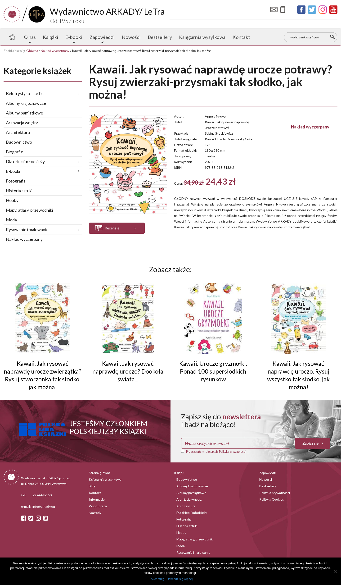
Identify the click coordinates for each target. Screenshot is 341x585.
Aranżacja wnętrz (22, 122)
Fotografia (16, 180)
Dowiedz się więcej (180, 579)
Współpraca (98, 506)
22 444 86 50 (42, 495)
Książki (50, 37)
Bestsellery (160, 37)
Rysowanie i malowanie (27, 229)
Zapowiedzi (102, 37)
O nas (30, 37)
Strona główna (12, 37)
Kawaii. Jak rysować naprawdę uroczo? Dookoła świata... (127, 371)
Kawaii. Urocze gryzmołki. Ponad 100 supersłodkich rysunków (213, 371)
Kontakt (241, 37)
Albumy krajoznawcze (26, 103)
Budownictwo (19, 142)
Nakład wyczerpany (55, 51)
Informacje (97, 499)
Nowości (131, 37)
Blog (92, 486)
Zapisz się (312, 443)
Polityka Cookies (271, 499)
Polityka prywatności (274, 493)
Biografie (14, 151)
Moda (11, 219)
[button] (117, 228)
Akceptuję (157, 579)
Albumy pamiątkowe (24, 112)
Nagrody (95, 513)
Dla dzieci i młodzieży (25, 161)
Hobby (12, 200)
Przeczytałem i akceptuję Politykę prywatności (216, 451)
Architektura (18, 132)
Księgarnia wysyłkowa (202, 37)
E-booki (73, 37)
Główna (32, 51)
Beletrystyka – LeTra (25, 93)
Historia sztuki (19, 190)
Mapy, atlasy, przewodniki (29, 210)
